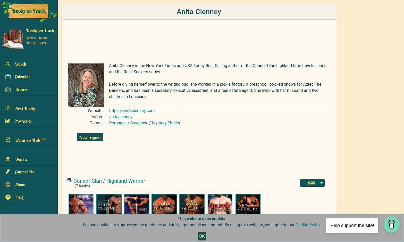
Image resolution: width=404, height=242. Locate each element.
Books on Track (40, 30)
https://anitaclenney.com (132, 110)
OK (202, 236)
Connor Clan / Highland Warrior (109, 181)
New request (90, 137)
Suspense (139, 122)
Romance (118, 122)
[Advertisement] (189, 45)
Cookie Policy (308, 224)
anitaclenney (120, 116)
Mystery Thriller (166, 122)
